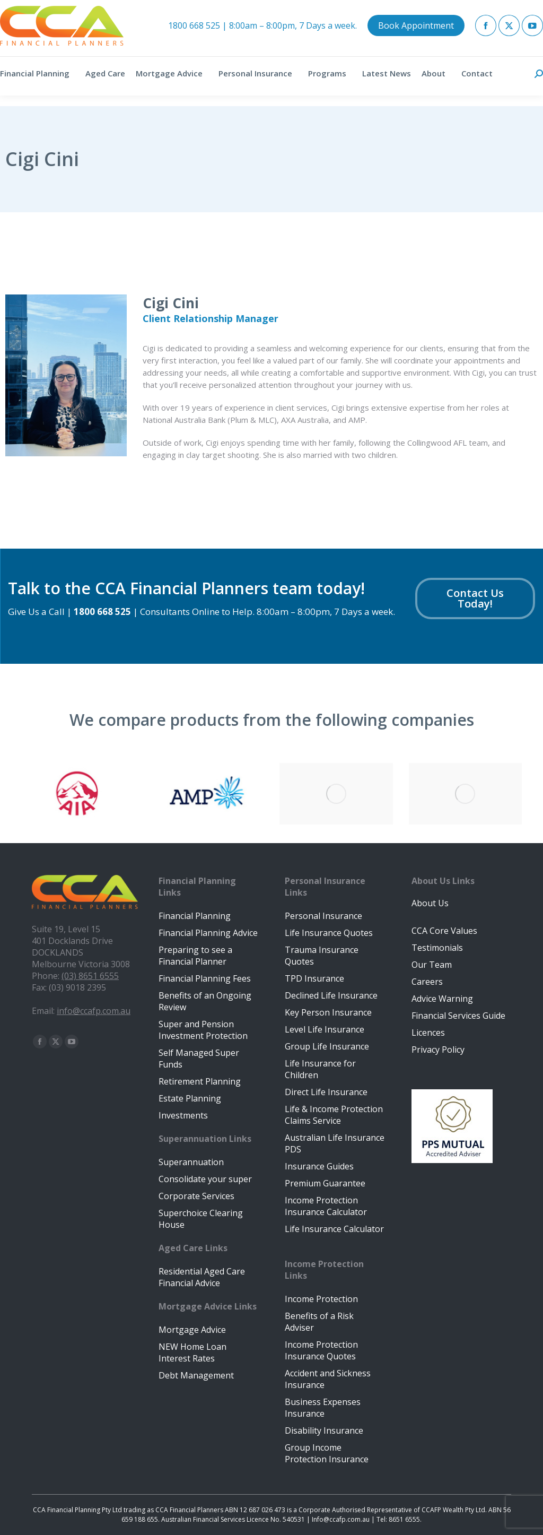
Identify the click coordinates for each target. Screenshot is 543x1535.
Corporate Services (196, 1196)
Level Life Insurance (324, 1029)
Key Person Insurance (328, 1012)
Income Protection (321, 1299)
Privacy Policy (438, 1049)
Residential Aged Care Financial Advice (202, 1277)
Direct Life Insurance (326, 1092)
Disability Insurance (324, 1430)
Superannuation (191, 1162)
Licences (428, 1032)
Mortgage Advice (192, 1329)
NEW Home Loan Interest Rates (192, 1352)
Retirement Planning (200, 1081)
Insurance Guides (319, 1166)
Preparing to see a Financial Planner (195, 955)
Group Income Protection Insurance (327, 1453)
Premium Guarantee (325, 1183)
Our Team (431, 964)
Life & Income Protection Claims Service (334, 1114)
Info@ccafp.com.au (341, 1519)
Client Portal (474, 5)
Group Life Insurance (327, 1046)
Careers (427, 981)
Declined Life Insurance (331, 995)
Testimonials (437, 947)
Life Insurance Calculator (334, 1229)
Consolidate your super (205, 1179)
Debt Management (196, 1375)
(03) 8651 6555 (90, 976)
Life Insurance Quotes (329, 933)
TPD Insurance (314, 978)
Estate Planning (190, 1098)
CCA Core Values (444, 930)
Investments (183, 1115)
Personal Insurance (323, 916)
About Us (430, 903)
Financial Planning (195, 916)
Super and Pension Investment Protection (203, 1030)
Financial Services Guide (458, 1015)
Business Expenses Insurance (323, 1407)
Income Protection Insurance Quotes (321, 1350)
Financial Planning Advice (208, 933)
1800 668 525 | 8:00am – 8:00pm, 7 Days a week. (262, 36)
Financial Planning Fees (205, 978)
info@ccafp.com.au (93, 1011)
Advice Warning (442, 998)
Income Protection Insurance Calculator (326, 1206)
